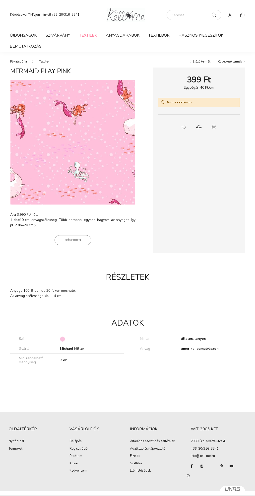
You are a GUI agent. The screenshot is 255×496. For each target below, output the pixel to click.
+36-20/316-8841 (65, 14)
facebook (192, 466)
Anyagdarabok (122, 35)
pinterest (222, 466)
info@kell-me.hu (203, 456)
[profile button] (230, 15)
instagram (202, 466)
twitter (212, 466)
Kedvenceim (78, 471)
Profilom (75, 456)
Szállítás (136, 464)
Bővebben (73, 240)
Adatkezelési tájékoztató (147, 449)
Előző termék (201, 62)
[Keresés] (194, 15)
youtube (232, 466)
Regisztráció (78, 449)
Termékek (15, 449)
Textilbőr (159, 35)
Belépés (75, 441)
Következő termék (230, 62)
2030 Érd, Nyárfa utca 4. (208, 441)
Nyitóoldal (16, 441)
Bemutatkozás (26, 46)
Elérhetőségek (140, 471)
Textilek (88, 35)
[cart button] (242, 15)
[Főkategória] (18, 62)
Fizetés (135, 456)
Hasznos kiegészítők (201, 35)
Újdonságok (23, 35)
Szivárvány (58, 35)
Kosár (73, 464)
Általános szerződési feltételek (152, 441)
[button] (184, 127)
